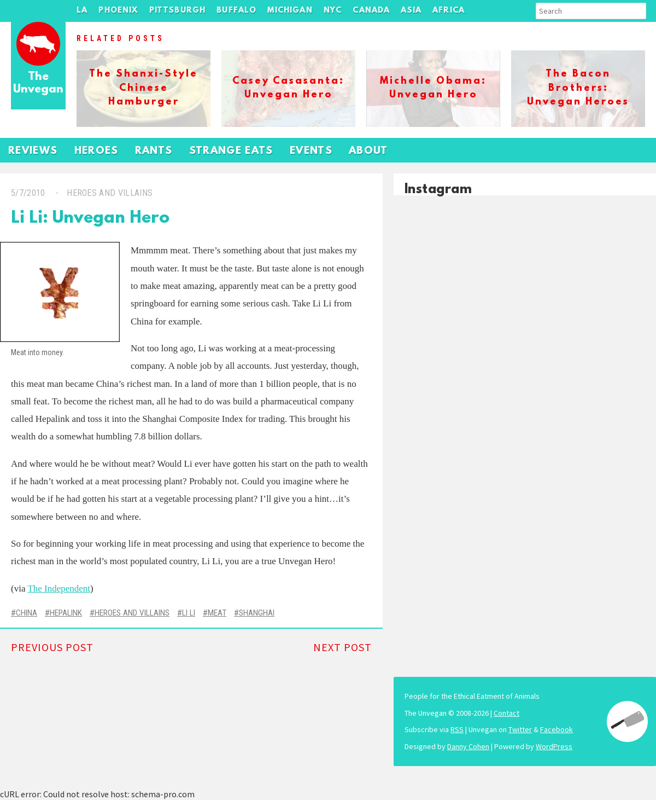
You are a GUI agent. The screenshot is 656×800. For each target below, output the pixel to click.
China (26, 613)
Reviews (33, 151)
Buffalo (236, 10)
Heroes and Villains (110, 193)
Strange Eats (231, 151)
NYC (333, 10)
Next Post (342, 647)
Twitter (520, 729)
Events (311, 151)
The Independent (58, 588)
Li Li (188, 613)
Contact (506, 713)
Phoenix (118, 10)
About (368, 151)
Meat (217, 613)
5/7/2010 (28, 193)
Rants (154, 151)
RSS (457, 729)
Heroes (96, 151)
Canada (371, 10)
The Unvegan (38, 83)
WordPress (554, 746)
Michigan (289, 10)
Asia (411, 10)
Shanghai (256, 613)
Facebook (556, 729)
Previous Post (52, 647)
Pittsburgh (177, 10)
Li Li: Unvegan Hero (90, 218)
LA (82, 10)
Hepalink (66, 613)
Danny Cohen (468, 746)
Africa (448, 10)
